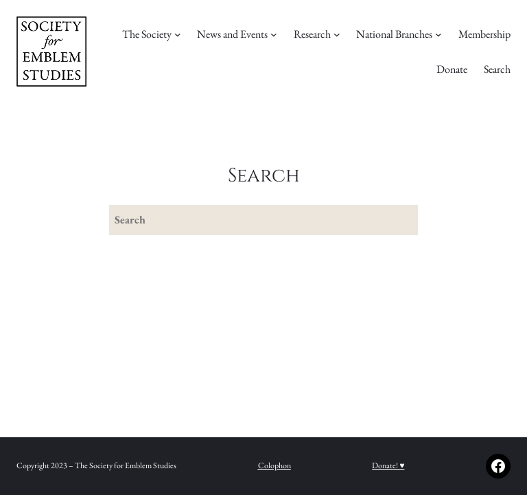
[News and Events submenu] (273, 34)
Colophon (274, 465)
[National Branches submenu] (438, 34)
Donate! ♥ (388, 465)
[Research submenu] (336, 34)
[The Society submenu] (177, 34)
